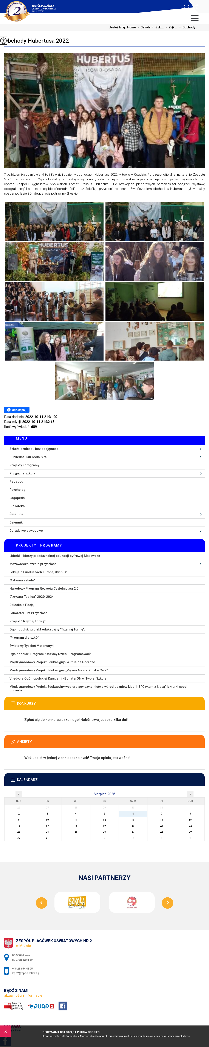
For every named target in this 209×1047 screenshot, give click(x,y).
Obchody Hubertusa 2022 (36, 40)
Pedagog (16, 481)
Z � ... (171, 27)
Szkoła (143, 27)
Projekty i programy (24, 465)
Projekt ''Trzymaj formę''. (27, 621)
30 (18, 837)
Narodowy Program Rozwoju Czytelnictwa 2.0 (44, 588)
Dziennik (16, 522)
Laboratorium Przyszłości (28, 613)
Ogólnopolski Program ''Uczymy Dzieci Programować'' (50, 654)
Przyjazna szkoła (22, 473)
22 (190, 825)
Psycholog (17, 490)
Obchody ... (188, 27)
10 (47, 819)
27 (133, 831)
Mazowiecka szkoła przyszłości (33, 564)
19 (104, 825)
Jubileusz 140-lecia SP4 (28, 457)
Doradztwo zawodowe (26, 531)
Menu (21, 438)
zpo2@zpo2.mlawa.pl (186, 6)
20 (133, 825)
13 (133, 819)
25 (75, 831)
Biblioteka (17, 506)
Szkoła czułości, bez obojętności (34, 449)
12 (104, 819)
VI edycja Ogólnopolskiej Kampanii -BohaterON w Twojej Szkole (57, 678)
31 (47, 837)
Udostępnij (16, 410)
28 (161, 831)
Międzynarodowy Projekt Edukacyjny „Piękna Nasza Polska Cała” (58, 670)
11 (75, 819)
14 (161, 819)
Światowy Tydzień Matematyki (31, 646)
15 (190, 819)
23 (18, 831)
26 (104, 831)
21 (161, 825)
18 (75, 825)
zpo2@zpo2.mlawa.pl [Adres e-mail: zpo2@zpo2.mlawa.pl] (26, 973)
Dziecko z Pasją (21, 605)
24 (47, 831)
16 (18, 825)
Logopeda (17, 498)
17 (47, 825)
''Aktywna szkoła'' (22, 580)
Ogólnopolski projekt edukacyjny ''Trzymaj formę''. (47, 629)
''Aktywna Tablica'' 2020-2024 (31, 597)
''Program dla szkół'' (24, 638)
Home (131, 27)
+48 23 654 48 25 (196, 6)
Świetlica (16, 514)
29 (190, 831)
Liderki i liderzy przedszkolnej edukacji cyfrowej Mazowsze (54, 556)
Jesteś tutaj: (118, 27)
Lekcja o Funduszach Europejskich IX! (38, 572)
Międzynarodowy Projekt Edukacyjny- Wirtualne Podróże (52, 662)
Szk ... (157, 27)
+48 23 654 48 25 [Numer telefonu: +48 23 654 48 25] (22, 968)
